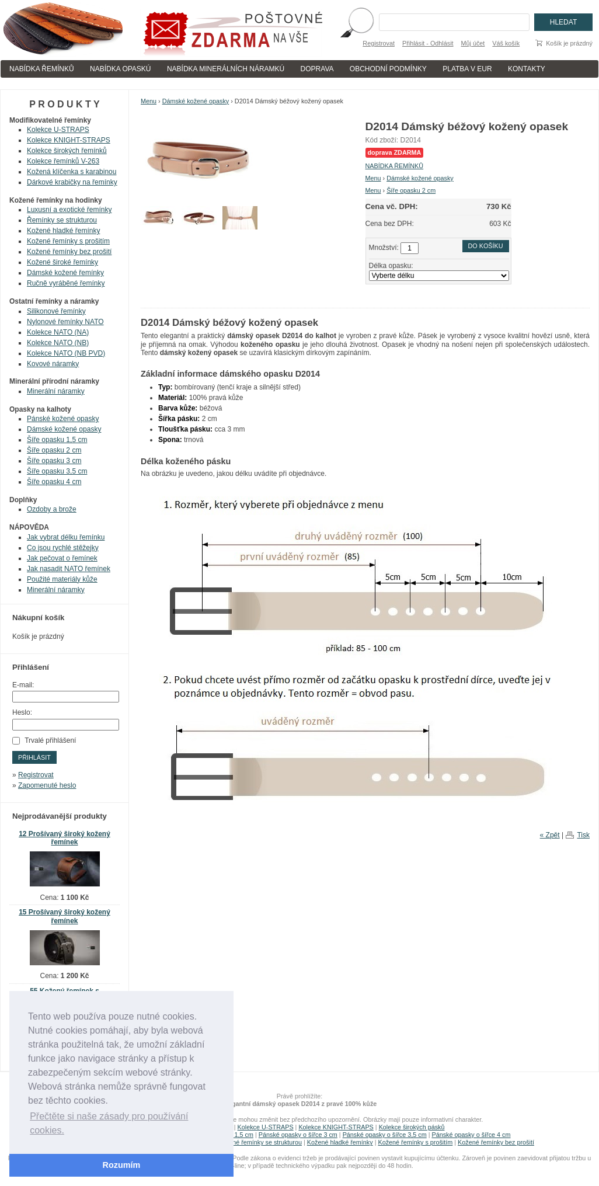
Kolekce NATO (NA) (58, 332)
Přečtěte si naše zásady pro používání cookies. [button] (109, 1123)
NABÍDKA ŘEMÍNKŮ (41, 69)
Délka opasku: (391, 265)
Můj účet (473, 43)
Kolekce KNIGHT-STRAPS (68, 140)
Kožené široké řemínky (62, 262)
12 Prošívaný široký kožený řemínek (64, 838)
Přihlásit (34, 757)
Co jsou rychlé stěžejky (63, 548)
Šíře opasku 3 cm (54, 461)
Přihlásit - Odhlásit (428, 43)
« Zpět (550, 835)
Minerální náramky (56, 391)
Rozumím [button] (122, 1165)
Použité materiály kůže (62, 579)
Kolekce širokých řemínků (67, 151)
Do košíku (485, 245)
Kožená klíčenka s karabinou (71, 172)
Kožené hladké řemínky (63, 231)
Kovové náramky (53, 364)
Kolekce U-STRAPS (58, 130)
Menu (148, 101)
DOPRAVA (317, 69)
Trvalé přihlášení (50, 740)
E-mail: (23, 685)
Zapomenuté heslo (47, 785)
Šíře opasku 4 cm (54, 482)
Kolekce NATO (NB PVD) (66, 353)
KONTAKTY (526, 69)
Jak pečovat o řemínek (62, 558)
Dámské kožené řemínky (65, 273)
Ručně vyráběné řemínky (66, 283)
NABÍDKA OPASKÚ (120, 69)
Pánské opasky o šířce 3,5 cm (385, 1134)
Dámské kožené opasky (195, 101)
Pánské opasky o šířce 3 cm (298, 1134)
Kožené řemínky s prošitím (68, 241)
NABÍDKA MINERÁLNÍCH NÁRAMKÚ (225, 69)
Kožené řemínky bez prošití (69, 252)
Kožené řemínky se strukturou (260, 1142)
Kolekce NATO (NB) (58, 343)
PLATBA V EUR (467, 69)
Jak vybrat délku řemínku (66, 537)
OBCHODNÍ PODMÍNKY (388, 69)
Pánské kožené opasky (63, 419)
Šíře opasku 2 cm (411, 190)
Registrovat (379, 43)
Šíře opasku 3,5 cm (57, 471)
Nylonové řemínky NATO (65, 322)
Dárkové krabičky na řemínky (72, 182)
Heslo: (22, 712)
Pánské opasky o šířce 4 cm (470, 1134)
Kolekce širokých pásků (412, 1127)
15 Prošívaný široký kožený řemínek (64, 916)
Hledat (563, 22)
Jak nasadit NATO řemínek (68, 569)
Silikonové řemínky (56, 311)
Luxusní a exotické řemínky (69, 210)
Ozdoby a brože (51, 509)
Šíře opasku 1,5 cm (57, 440)
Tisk (583, 835)
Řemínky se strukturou (62, 220)
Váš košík (506, 43)
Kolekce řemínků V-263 (63, 161)
